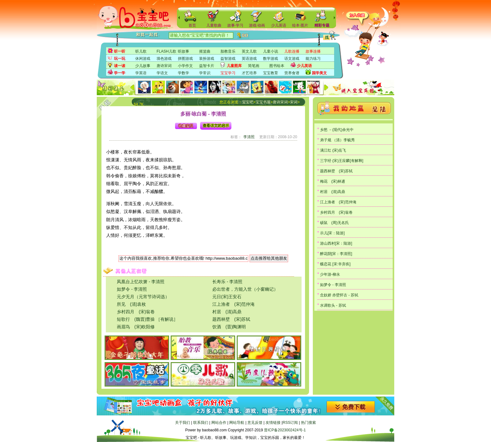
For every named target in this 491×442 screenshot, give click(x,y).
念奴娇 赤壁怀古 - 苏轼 (339, 295)
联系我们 (200, 422)
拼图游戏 (185, 58)
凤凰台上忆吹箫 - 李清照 (140, 281)
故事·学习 (235, 25)
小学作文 (185, 66)
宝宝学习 (227, 73)
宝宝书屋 (263, 102)
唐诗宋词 (164, 66)
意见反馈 (254, 422)
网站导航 (236, 422)
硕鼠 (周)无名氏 (334, 223)
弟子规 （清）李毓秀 (337, 140)
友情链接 (273, 422)
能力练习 (313, 58)
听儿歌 (141, 51)
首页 (192, 25)
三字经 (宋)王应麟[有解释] (341, 161)
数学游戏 (270, 58)
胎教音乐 (227, 51)
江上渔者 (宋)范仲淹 (233, 304)
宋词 (293, 102)
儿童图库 (234, 66)
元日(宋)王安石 (226, 296)
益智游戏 (227, 58)
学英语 (141, 73)
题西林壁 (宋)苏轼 (231, 319)
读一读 (119, 66)
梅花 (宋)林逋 (332, 181)
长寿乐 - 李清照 (227, 281)
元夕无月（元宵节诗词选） (143, 296)
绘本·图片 (300, 25)
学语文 (162, 73)
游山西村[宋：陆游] (336, 243)
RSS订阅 (290, 422)
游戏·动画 (257, 25)
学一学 (119, 73)
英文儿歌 (249, 51)
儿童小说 (270, 51)
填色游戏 (164, 58)
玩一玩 (119, 58)
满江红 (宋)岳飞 (333, 150)
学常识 (204, 73)
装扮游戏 (206, 58)
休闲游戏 (142, 58)
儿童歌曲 (213, 25)
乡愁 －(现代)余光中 (337, 129)
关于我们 (182, 422)
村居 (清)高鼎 (226, 311)
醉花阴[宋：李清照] (336, 254)
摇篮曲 (204, 51)
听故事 (183, 51)
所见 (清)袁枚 (131, 304)
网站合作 (218, 422)
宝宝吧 (247, 102)
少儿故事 (142, 66)
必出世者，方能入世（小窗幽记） (245, 289)
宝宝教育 (270, 73)
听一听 (119, 51)
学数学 (183, 73)
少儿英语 (278, 25)
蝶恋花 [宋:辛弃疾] (335, 264)
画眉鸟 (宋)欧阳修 (136, 326)
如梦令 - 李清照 (132, 289)
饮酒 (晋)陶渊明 (229, 326)
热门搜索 (308, 422)
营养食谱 (291, 73)
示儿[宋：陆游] (332, 233)
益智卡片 (206, 66)
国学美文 (319, 73)
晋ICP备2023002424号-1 (285, 430)
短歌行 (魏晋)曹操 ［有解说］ (147, 319)
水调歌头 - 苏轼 (333, 305)
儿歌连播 (291, 51)
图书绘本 (276, 66)
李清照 (249, 137)
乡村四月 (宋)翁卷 (136, 311)
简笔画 (253, 66)
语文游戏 (291, 58)
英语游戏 (249, 58)
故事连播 (313, 51)
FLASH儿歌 (166, 51)
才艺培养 (249, 73)
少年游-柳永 (330, 274)
